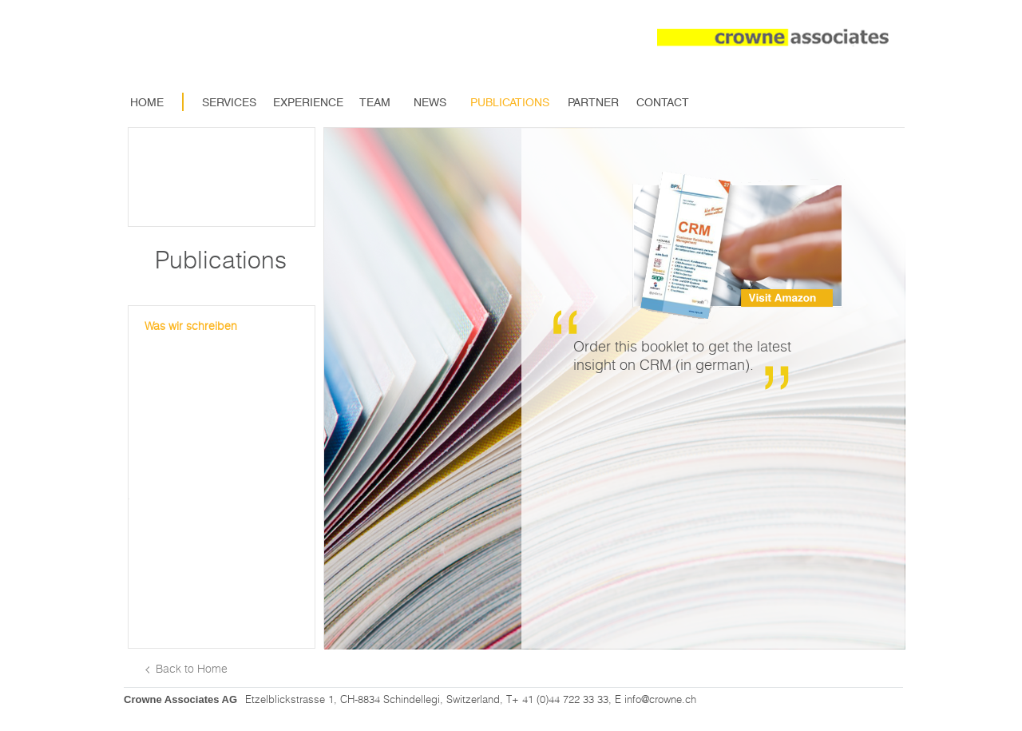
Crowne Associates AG (180, 699)
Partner (593, 102)
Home (147, 102)
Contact (662, 102)
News (430, 102)
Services (229, 102)
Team (374, 102)
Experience (302, 102)
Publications (509, 102)
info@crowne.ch (660, 699)
